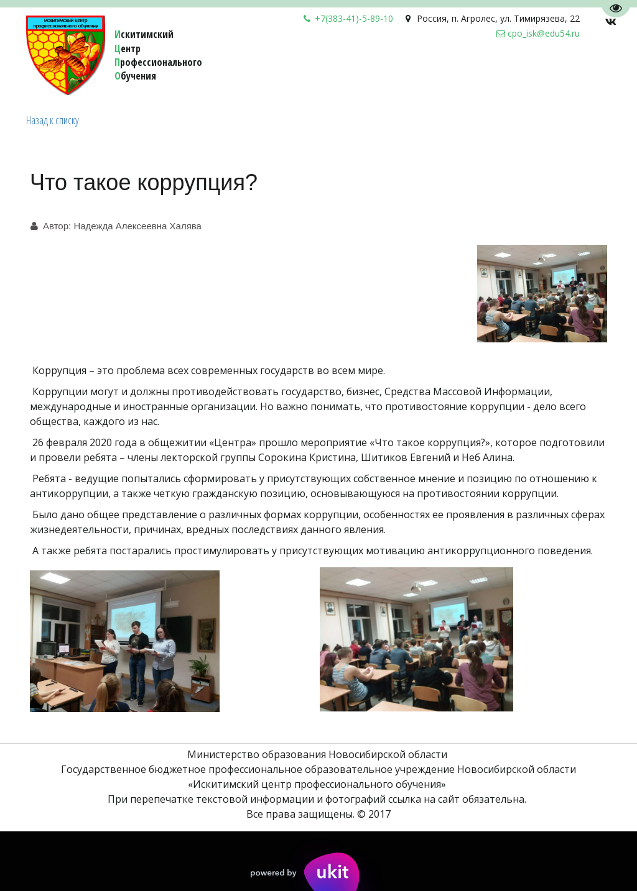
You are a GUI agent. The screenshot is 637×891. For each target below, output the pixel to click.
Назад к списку (52, 119)
